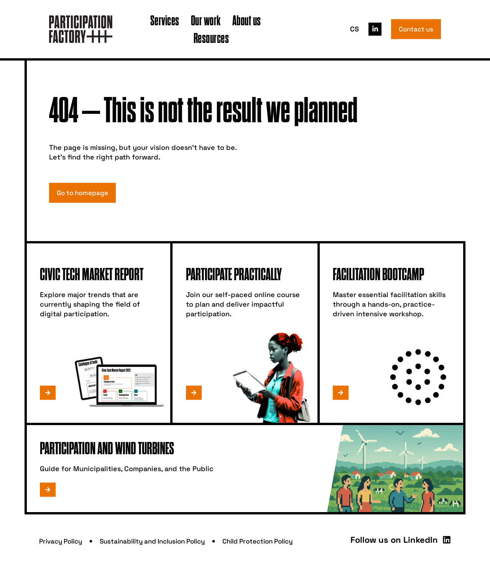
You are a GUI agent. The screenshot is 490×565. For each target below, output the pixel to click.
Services (164, 20)
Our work (206, 20)
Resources (211, 38)
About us (246, 20)
